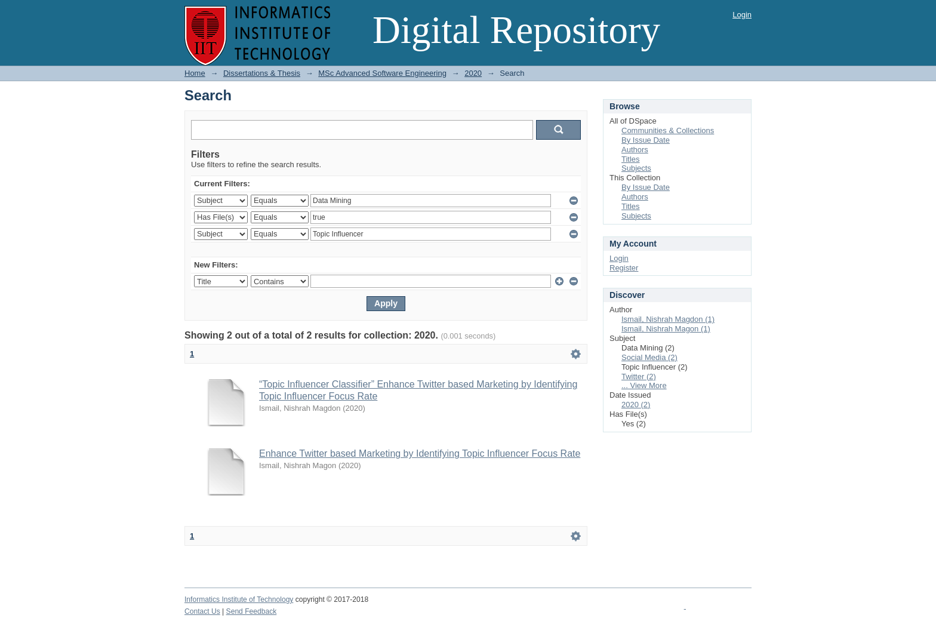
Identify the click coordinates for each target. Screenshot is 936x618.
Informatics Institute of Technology (238, 599)
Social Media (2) (649, 357)
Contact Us (202, 611)
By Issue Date (645, 140)
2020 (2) (635, 404)
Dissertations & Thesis (261, 73)
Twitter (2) (638, 376)
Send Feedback (251, 611)
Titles (630, 159)
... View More (644, 385)
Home (194, 73)
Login (742, 14)
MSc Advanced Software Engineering (382, 73)
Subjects (636, 168)
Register (623, 267)
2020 (473, 73)
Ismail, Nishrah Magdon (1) (668, 319)
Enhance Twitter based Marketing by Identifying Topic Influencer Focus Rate (419, 453)
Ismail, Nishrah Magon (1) (665, 328)
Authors (634, 149)
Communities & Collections (667, 130)
